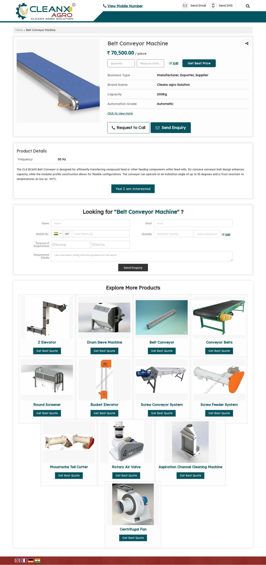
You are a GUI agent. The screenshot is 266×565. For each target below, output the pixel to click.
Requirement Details (41, 256)
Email (148, 223)
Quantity (147, 234)
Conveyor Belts (219, 342)
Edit (173, 63)
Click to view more (120, 113)
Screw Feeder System (219, 404)
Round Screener (47, 404)
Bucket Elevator (104, 404)
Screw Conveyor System (162, 404)
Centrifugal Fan (133, 529)
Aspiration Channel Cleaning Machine (190, 467)
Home (19, 30)
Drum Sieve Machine (104, 342)
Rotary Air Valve (126, 467)
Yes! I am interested (133, 189)
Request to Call (128, 127)
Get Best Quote (47, 351)
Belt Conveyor (161, 342)
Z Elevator (47, 342)
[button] (125, 6)
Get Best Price (199, 63)
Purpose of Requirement (41, 245)
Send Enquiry (171, 127)
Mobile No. (42, 234)
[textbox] (150, 63)
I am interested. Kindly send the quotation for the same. (142, 256)
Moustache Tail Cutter (69, 467)
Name (45, 223)
